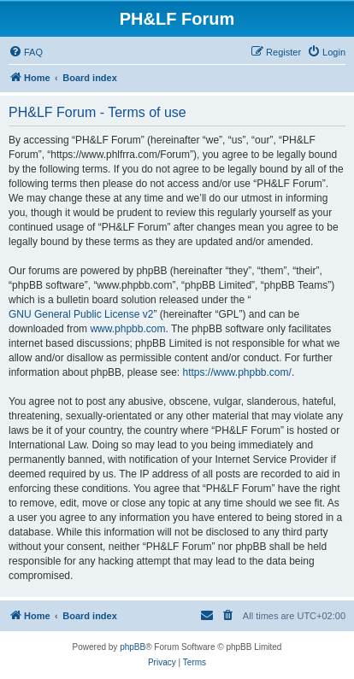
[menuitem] (26, 52)
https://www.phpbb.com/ (236, 372)
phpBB (132, 647)
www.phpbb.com (127, 329)
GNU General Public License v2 (81, 314)
